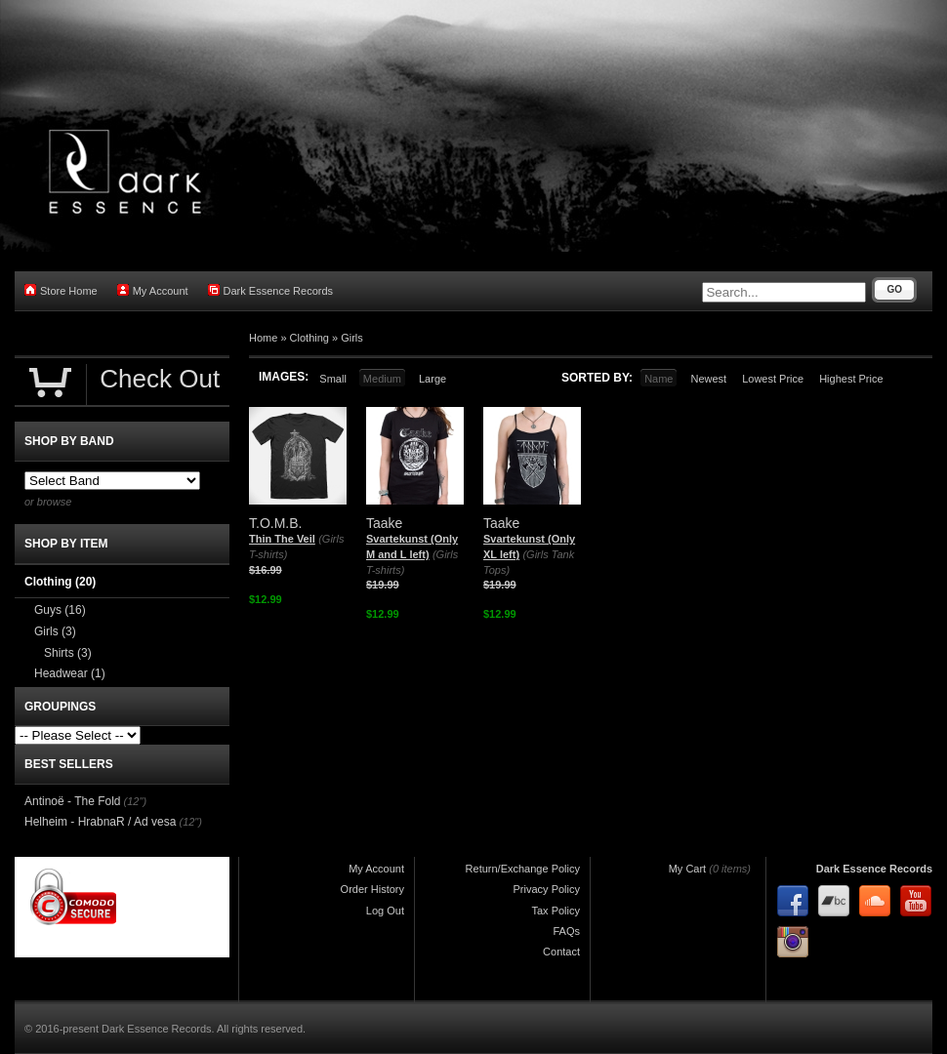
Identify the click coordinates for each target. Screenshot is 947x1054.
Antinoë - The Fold (72, 801)
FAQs (566, 931)
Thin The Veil (282, 539)
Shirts (68, 653)
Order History (372, 889)
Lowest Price (772, 379)
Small (333, 379)
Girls (352, 338)
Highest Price (851, 379)
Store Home (61, 290)
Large (432, 379)
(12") (135, 801)
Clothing (309, 338)
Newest (708, 379)
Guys (60, 610)
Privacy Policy (547, 889)
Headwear (69, 673)
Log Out (385, 910)
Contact (561, 951)
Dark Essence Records (271, 290)
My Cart (688, 868)
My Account (152, 290)
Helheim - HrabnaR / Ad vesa (100, 822)
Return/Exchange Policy (523, 868)
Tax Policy (555, 910)
